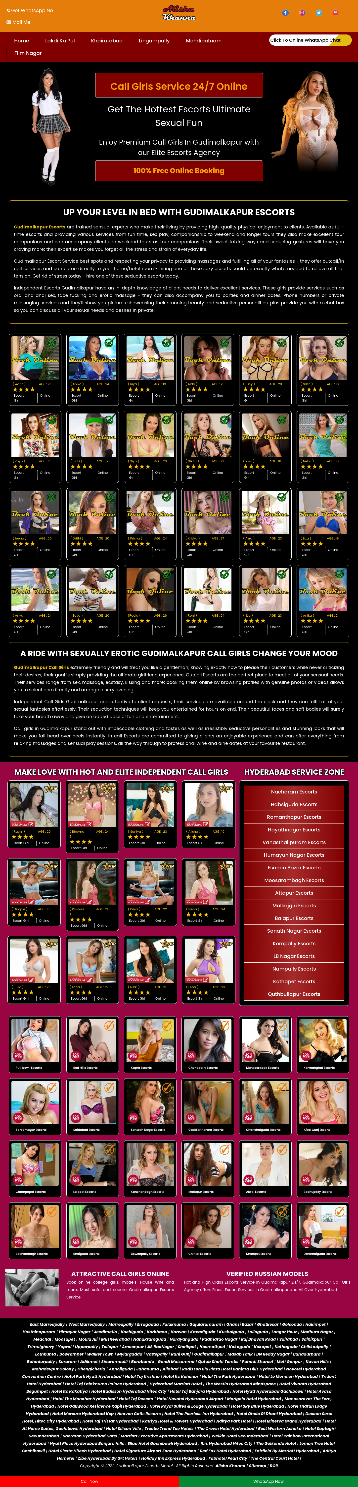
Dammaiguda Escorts (320, 1254)
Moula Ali (88, 1339)
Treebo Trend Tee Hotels (169, 1428)
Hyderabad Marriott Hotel (176, 1384)
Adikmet (89, 1361)
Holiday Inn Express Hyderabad (173, 1458)
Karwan (178, 1332)
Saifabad (288, 1339)
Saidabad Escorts (86, 1130)
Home (21, 40)
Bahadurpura (306, 1354)
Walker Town (100, 1354)
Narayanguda (184, 1339)
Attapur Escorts (294, 892)
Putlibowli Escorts (29, 1068)
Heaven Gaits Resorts (139, 1414)
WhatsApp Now (268, 1481)
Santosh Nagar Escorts (148, 1130)
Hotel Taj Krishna (142, 1376)
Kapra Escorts (141, 1068)
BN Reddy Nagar (273, 1354)
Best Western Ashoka (280, 1428)
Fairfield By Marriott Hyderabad (287, 1451)
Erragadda (148, 1324)
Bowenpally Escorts (145, 1254)
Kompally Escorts (294, 943)
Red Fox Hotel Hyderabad (225, 1451)
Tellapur (109, 1347)
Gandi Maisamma (176, 1361)
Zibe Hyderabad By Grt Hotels (108, 1458)
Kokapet (262, 1347)
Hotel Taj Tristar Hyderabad (111, 1421)
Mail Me (20, 22)
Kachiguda (132, 1332)
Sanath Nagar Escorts (294, 930)
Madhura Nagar (317, 1332)
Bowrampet (71, 1354)
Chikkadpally (314, 1347)
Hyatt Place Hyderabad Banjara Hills (87, 1443)
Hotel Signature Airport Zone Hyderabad (155, 1451)
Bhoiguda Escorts (86, 1254)
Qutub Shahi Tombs (218, 1361)
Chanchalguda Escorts (263, 1130)
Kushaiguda (231, 1332)
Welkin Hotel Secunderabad (239, 1436)
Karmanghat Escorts (319, 1068)
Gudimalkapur (209, 1354)
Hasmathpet (212, 1347)
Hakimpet (315, 1324)
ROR (274, 1466)
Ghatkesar (268, 1324)
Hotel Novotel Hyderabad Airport (190, 1399)
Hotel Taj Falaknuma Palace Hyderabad (105, 1384)
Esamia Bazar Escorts (294, 867)
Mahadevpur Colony (53, 1369)
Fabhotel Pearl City (228, 1458)
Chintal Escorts (199, 1254)
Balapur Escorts (294, 918)
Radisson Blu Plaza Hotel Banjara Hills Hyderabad (232, 1369)
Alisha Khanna (230, 1466)
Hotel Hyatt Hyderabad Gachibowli (267, 1391)
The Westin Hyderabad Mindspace (240, 1384)
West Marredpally (86, 1324)
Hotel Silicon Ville (123, 1428)
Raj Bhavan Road (258, 1339)
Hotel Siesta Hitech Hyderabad (79, 1451)
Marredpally (121, 1324)
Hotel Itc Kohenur (181, 1376)
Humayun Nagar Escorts (294, 855)
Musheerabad (115, 1339)
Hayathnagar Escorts (294, 829)
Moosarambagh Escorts (294, 880)
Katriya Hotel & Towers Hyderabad (177, 1421)
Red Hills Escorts (85, 1068)
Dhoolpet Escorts (258, 1254)
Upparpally (86, 1347)
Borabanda (142, 1361)
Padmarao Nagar (220, 1339)
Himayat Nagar (74, 1332)
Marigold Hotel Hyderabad (254, 1399)
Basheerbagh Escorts (32, 1254)
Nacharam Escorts (294, 791)
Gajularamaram (206, 1324)
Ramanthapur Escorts (294, 817)
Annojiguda (121, 1369)
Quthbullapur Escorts (294, 994)
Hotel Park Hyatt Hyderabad (93, 1376)
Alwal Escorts (256, 1192)
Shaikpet (187, 1347)
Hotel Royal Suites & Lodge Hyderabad (189, 1406)
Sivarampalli (114, 1361)
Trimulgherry (40, 1347)
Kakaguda (239, 1347)
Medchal (42, 1339)
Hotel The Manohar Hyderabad (84, 1399)
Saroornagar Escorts (31, 1130)
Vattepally (157, 1354)
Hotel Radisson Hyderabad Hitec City (128, 1391)
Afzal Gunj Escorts (317, 1130)
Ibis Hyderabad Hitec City (227, 1443)
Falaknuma (174, 1324)
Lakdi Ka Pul (60, 40)
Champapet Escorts (31, 1192)
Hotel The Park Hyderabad (229, 1376)
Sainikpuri (311, 1339)
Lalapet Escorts (84, 1192)
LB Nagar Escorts (294, 956)
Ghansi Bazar (240, 1324)
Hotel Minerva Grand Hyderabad (288, 1421)
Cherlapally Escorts (203, 1068)
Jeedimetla (105, 1332)
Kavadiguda (203, 1332)
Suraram (67, 1361)
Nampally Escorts (294, 968)
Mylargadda (129, 1354)
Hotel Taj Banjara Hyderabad (199, 1391)
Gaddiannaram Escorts (206, 1130)
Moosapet (65, 1339)
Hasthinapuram (39, 1332)
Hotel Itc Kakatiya (69, 1391)
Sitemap (257, 1466)
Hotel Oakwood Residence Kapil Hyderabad (101, 1406)
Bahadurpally (41, 1361)
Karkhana (157, 1332)
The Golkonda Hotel (276, 1443)
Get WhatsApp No (32, 10)
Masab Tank (240, 1354)
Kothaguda (286, 1347)
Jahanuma (147, 1369)
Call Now (89, 1481)
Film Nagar (28, 53)
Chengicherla (91, 1369)
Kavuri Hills (317, 1361)
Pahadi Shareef (257, 1361)
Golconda (292, 1324)
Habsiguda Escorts (294, 804)
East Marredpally (47, 1324)
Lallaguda (258, 1332)
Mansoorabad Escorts (262, 1068)
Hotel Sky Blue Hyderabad (257, 1406)
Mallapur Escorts (201, 1192)
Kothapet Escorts (294, 981)
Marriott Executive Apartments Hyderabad (164, 1436)
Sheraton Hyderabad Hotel (90, 1436)
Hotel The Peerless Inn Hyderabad (198, 1414)
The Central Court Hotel (275, 1458)
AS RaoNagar (160, 1347)
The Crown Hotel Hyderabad (226, 1428)
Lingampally (154, 40)
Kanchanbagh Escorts (147, 1192)
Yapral (65, 1347)
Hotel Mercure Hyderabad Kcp (83, 1414)
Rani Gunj (181, 1354)
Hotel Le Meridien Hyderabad (288, 1376)
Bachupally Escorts (318, 1192)
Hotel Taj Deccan (136, 1399)
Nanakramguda (149, 1339)
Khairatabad (107, 40)
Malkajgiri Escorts (294, 905)
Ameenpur (133, 1347)
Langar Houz (284, 1332)
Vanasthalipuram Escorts (294, 842)
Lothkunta (45, 1354)
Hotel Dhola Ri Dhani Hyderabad (269, 1414)
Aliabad (171, 1369)
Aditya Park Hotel (234, 1421)
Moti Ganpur (289, 1361)
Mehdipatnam (204, 40)
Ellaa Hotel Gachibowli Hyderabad (162, 1443)
